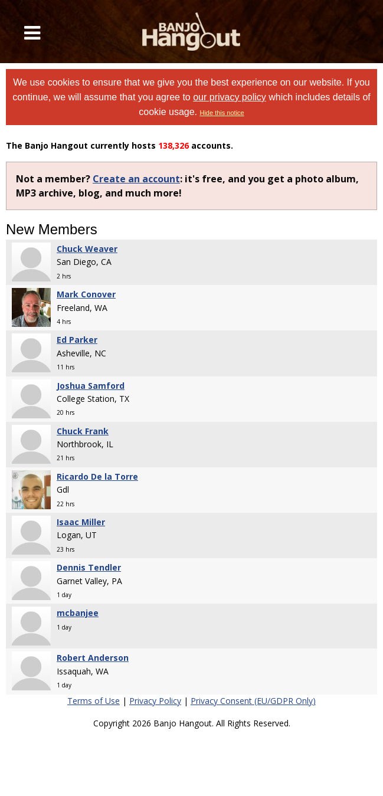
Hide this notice (221, 112)
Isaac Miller (81, 522)
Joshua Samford (91, 385)
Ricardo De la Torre (97, 476)
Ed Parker (77, 339)
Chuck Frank (83, 431)
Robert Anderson (93, 657)
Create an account (136, 178)
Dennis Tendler (89, 567)
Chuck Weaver (87, 248)
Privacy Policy (155, 700)
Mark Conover (86, 294)
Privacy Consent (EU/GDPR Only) (253, 700)
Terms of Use (93, 700)
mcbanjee (78, 612)
